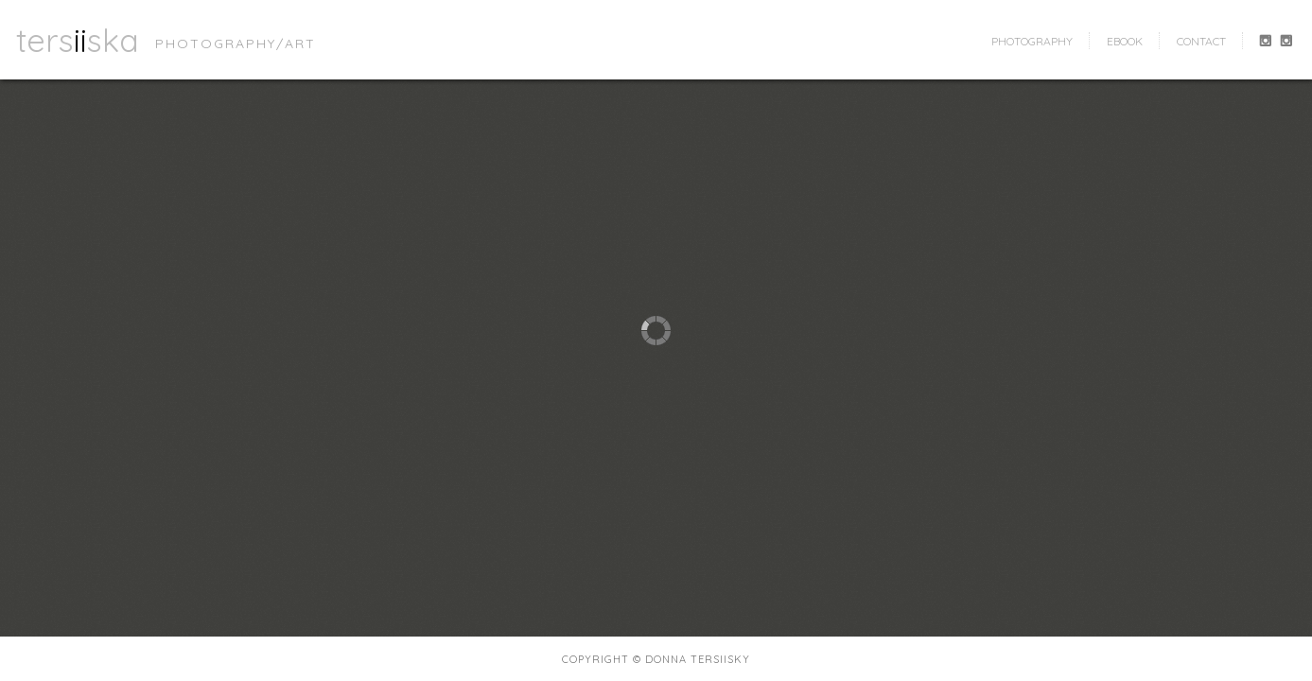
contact (1201, 41)
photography (1032, 41)
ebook (1125, 41)
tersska (77, 40)
